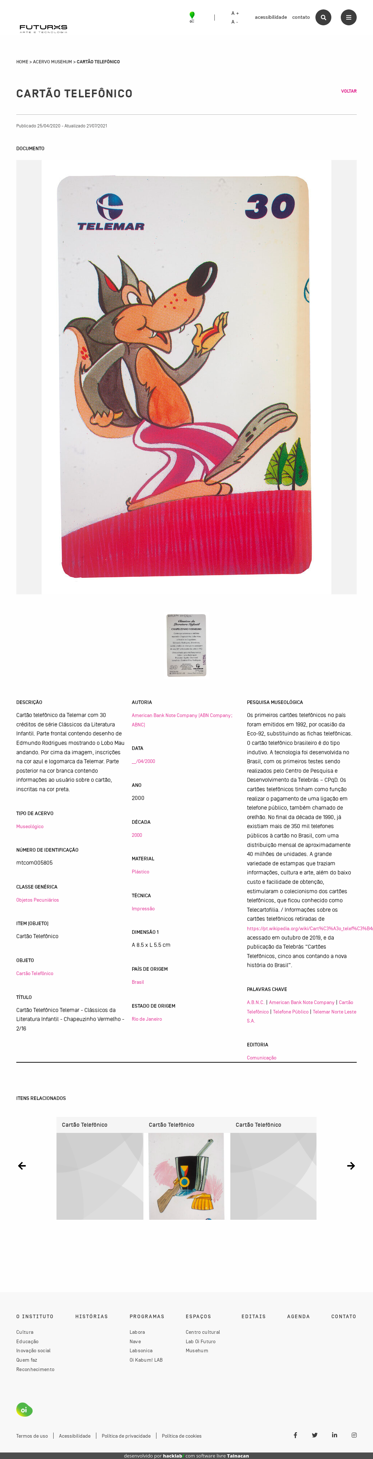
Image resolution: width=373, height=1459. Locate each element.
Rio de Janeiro (147, 1019)
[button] (22, 1165)
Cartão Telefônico (34, 973)
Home (22, 62)
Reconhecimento (35, 1369)
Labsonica (141, 1350)
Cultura (24, 1332)
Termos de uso (32, 1436)
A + (235, 13)
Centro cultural (203, 1332)
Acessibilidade (75, 1436)
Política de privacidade (126, 1436)
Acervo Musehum (52, 62)
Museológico (29, 826)
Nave (135, 1341)
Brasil (138, 982)
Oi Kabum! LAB (146, 1360)
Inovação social (33, 1350)
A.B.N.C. (256, 1002)
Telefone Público (291, 1012)
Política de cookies (182, 1436)
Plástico (140, 871)
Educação (27, 1341)
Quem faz (26, 1360)
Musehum (197, 1350)
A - (234, 22)
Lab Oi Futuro (201, 1341)
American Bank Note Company (302, 1002)
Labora (137, 1332)
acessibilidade (271, 17)
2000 (137, 835)
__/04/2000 (143, 761)
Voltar (349, 91)
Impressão (143, 908)
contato (301, 17)
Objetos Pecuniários (37, 900)
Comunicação (261, 1057)
